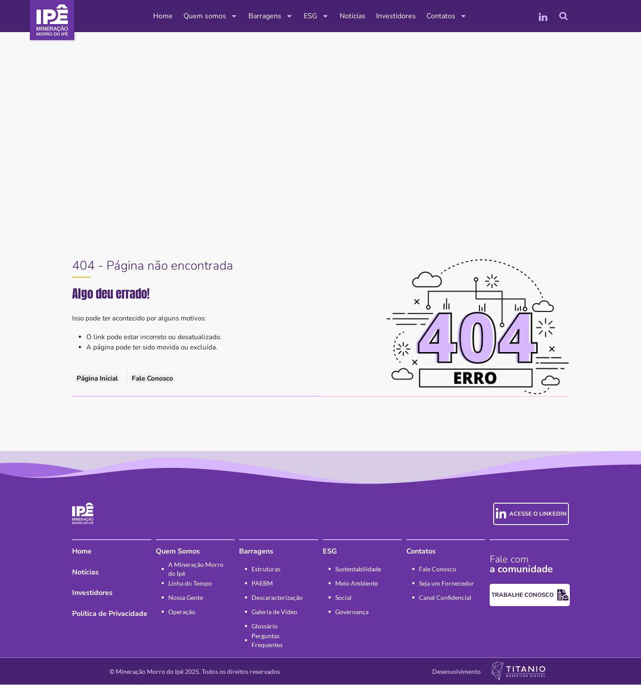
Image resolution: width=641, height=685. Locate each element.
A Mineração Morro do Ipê (195, 569)
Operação (181, 612)
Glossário (265, 626)
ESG (316, 16)
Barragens (270, 16)
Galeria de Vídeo (274, 612)
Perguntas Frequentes (267, 641)
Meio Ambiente (356, 583)
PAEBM (262, 583)
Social (343, 598)
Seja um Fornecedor (446, 583)
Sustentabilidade (358, 569)
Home (163, 16)
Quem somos (210, 16)
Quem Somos (178, 552)
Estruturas (266, 569)
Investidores (396, 16)
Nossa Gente (185, 598)
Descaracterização (277, 598)
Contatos (446, 16)
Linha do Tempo (190, 583)
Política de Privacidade (109, 614)
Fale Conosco (437, 569)
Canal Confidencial (445, 598)
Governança (352, 612)
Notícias (352, 16)
